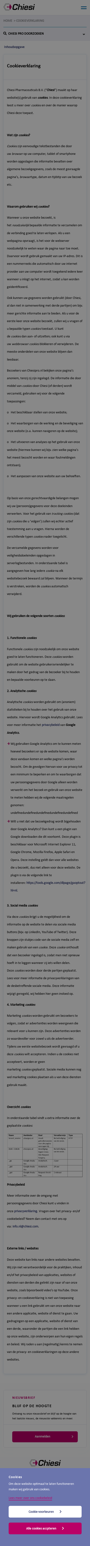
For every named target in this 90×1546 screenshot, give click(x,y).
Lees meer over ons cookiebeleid (30, 1498)
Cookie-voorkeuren (45, 1512)
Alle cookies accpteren (45, 1528)
